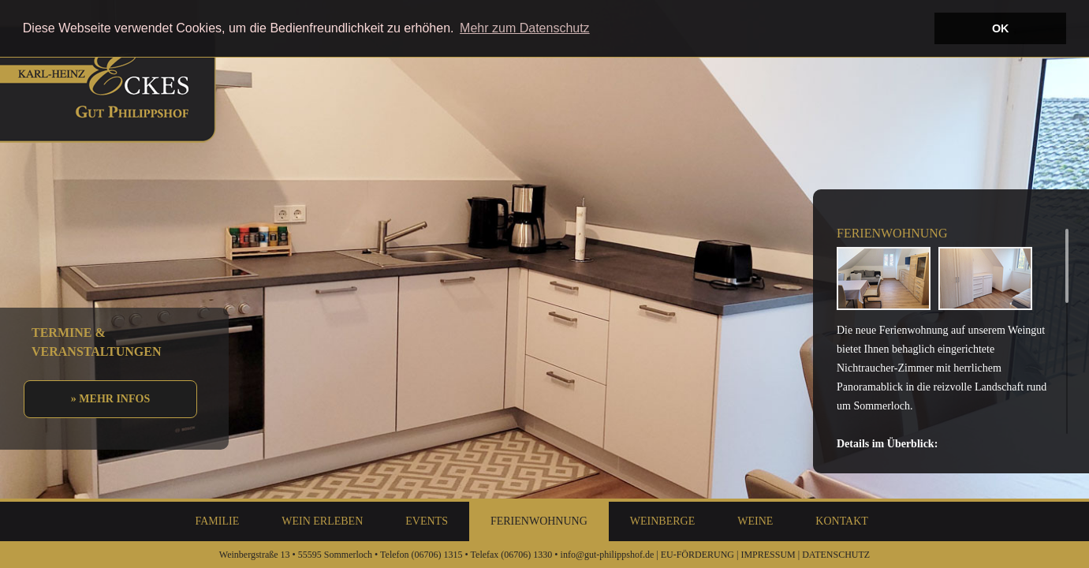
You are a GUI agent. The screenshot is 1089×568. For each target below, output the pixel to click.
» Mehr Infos (110, 399)
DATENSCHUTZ (836, 554)
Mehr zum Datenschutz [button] (525, 28)
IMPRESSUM (767, 554)
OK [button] (1000, 28)
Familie (218, 521)
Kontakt (841, 521)
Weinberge (662, 521)
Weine (755, 521)
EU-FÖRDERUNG (697, 554)
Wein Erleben (322, 521)
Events (426, 521)
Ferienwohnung (538, 521)
